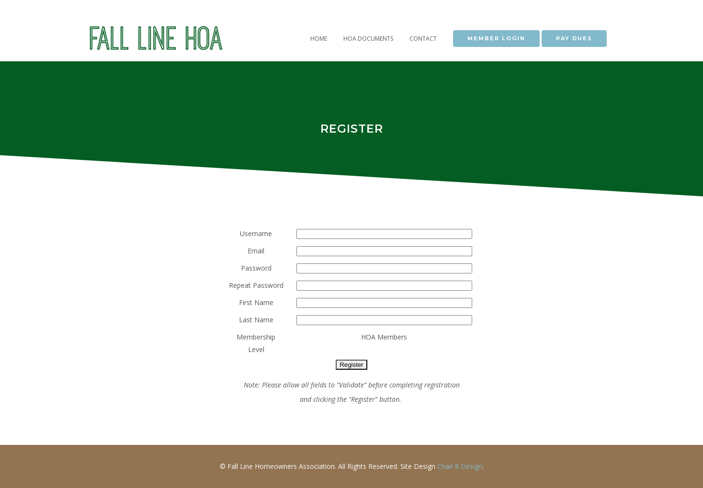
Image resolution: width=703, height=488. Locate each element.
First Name (256, 302)
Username (256, 233)
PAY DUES (574, 38)
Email (256, 250)
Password (256, 267)
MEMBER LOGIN (496, 38)
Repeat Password (256, 285)
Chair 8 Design (459, 466)
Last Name (256, 319)
